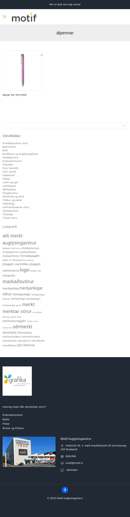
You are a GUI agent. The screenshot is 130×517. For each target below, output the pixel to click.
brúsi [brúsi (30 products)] (18, 248)
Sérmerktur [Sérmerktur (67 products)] (25, 332)
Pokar (6, 423)
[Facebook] (65, 490)
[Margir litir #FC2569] (22, 71)
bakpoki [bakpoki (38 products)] (7, 248)
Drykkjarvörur (11, 157)
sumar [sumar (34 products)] (30, 321)
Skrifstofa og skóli (13, 196)
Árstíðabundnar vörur (15, 143)
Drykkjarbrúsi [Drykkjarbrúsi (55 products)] (11, 252)
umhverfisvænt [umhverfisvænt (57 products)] (31, 336)
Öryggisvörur (10, 193)
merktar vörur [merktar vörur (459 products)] (17, 311)
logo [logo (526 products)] (24, 270)
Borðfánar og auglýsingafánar (20, 153)
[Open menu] (5, 17)
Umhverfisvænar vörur (16, 207)
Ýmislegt (8, 214)
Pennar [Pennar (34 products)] (6, 317)
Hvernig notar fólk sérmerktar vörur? (24, 406)
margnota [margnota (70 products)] (9, 275)
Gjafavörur (9, 175)
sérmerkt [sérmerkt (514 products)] (22, 326)
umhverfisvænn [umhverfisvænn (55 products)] (12, 336)
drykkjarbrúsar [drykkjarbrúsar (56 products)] (30, 248)
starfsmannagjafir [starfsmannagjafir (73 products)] (14, 321)
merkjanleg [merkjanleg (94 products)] (11, 288)
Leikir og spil (10, 182)
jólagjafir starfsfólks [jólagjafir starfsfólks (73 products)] (16, 264)
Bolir (5, 150)
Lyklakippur (9, 185)
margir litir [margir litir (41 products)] (35, 270)
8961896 (71, 456)
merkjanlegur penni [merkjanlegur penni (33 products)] (12, 305)
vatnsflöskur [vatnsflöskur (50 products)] (10, 345)
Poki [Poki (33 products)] (19, 317)
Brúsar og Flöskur (13, 428)
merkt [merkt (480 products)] (28, 304)
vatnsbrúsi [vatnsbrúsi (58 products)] (24, 340)
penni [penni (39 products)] (13, 317)
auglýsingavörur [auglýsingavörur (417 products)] (20, 242)
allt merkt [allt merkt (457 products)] (13, 235)
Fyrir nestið (9, 171)
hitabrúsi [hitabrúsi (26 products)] (30, 260)
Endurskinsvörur (12, 161)
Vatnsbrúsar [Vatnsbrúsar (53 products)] (10, 340)
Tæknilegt (8, 203)
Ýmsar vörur (10, 217)
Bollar (6, 419)
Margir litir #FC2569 (15, 94)
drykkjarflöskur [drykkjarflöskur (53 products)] (11, 256)
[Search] (65, 125)
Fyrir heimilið (10, 168)
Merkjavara (9, 189)
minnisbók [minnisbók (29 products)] (37, 312)
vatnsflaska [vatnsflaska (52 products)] (38, 340)
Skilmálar (72, 469)
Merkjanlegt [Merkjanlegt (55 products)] (18, 298)
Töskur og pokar (12, 200)
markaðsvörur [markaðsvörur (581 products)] (18, 281)
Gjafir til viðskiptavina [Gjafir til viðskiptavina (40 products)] (14, 260)
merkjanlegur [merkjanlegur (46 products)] (33, 298)
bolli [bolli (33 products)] (14, 248)
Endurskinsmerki (13, 414)
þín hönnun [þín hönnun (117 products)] (26, 345)
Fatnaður (8, 164)
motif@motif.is (74, 463)
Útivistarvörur (11, 210)
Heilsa (6, 178)
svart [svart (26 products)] (36, 321)
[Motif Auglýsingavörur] (23, 16)
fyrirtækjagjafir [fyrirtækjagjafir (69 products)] (30, 255)
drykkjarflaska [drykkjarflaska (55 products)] (27, 252)
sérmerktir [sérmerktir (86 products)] (10, 332)
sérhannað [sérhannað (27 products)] (7, 328)
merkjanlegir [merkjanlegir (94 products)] (22, 294)
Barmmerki (9, 146)
